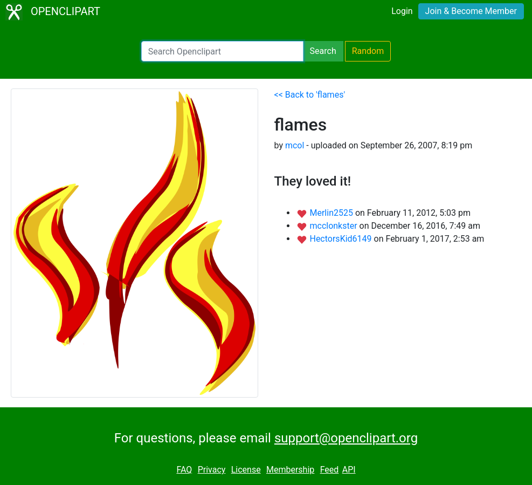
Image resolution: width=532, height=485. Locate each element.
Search (323, 51)
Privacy (212, 469)
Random (368, 51)
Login (401, 11)
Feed (329, 469)
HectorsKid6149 (341, 239)
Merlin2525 (332, 213)
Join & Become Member (471, 11)
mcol (294, 145)
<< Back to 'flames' (310, 95)
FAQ (184, 469)
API (349, 469)
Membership (290, 469)
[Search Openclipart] (222, 51)
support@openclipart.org (346, 438)
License (246, 469)
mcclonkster (334, 226)
